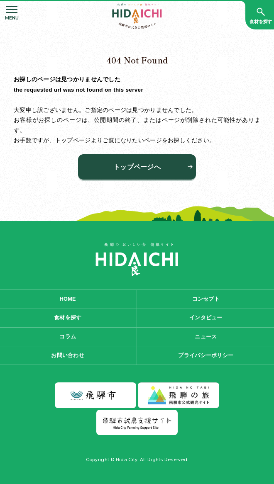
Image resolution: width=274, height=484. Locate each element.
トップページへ (137, 166)
